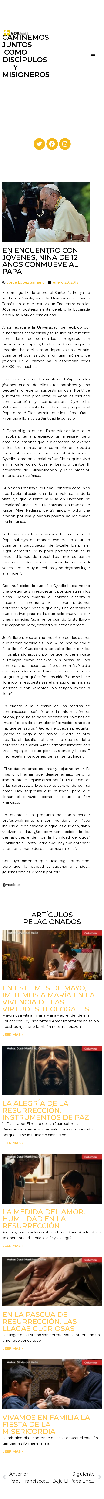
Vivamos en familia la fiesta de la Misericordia (46, 1424)
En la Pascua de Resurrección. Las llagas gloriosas (39, 1321)
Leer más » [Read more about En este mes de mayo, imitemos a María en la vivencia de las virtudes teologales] (13, 1034)
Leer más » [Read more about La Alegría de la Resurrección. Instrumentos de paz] (13, 1143)
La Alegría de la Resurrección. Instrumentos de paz (45, 1110)
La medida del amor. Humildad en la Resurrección (43, 1219)
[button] (93, 54)
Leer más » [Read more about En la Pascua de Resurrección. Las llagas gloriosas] (13, 1348)
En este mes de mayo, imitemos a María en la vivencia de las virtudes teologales (48, 998)
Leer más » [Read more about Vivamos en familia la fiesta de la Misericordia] (13, 1451)
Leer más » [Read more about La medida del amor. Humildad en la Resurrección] (13, 1245)
